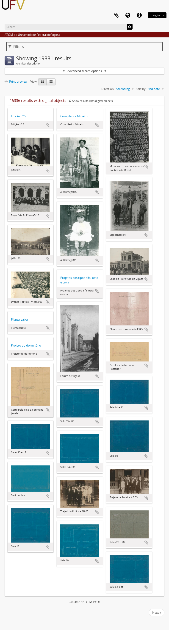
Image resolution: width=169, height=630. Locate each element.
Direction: (107, 89)
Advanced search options (84, 71)
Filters (16, 46)
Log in (156, 15)
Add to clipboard (47, 125)
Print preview (16, 81)
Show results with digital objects (91, 101)
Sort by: (141, 89)
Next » (156, 612)
